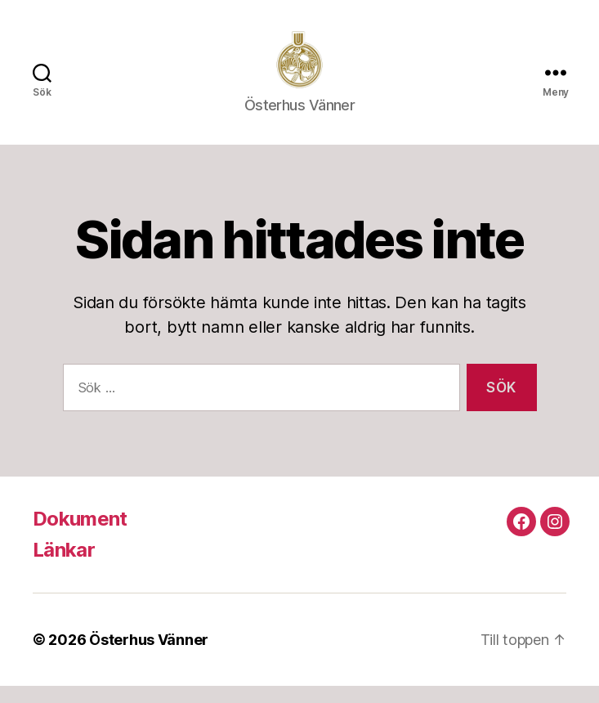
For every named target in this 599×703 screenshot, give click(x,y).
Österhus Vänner (148, 656)
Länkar (64, 567)
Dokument (80, 536)
